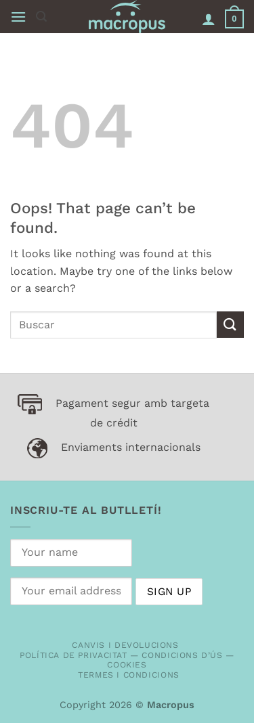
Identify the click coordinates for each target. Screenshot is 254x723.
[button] (18, 16)
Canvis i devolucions (125, 645)
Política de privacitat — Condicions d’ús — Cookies (127, 660)
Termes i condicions (128, 675)
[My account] (208, 19)
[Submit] (230, 324)
